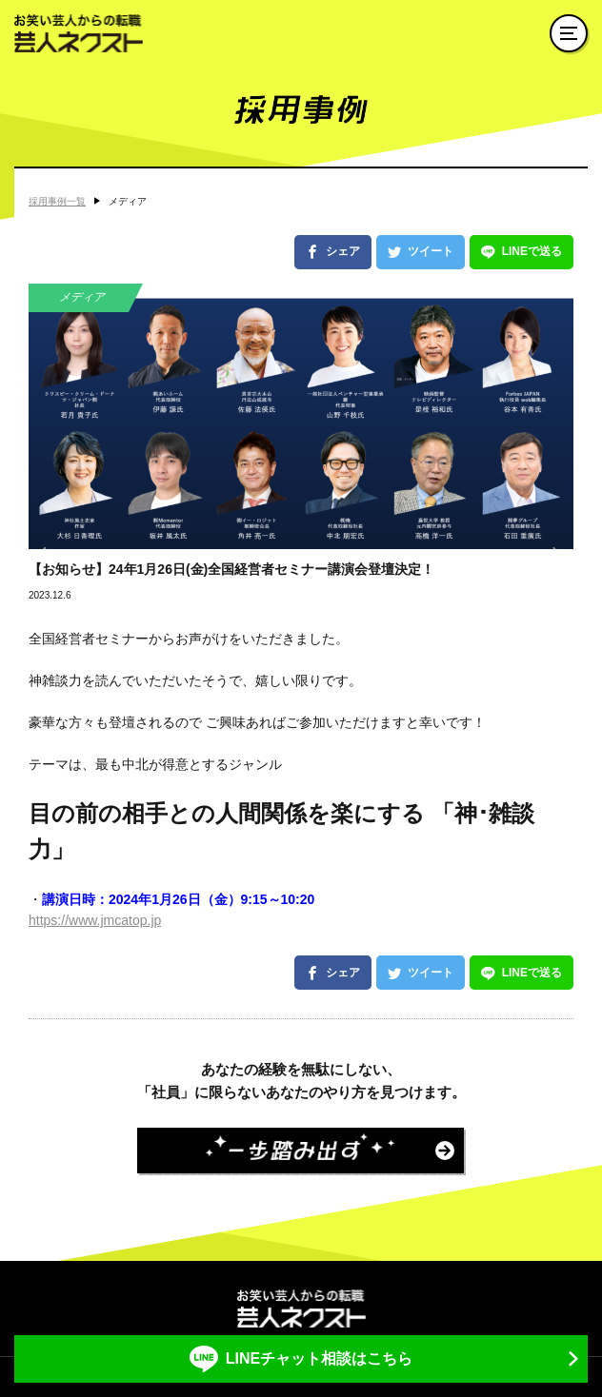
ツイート (430, 251)
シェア (343, 251)
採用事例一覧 (57, 201)
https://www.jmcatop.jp (95, 920)
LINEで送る (532, 251)
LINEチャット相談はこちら (319, 1358)
